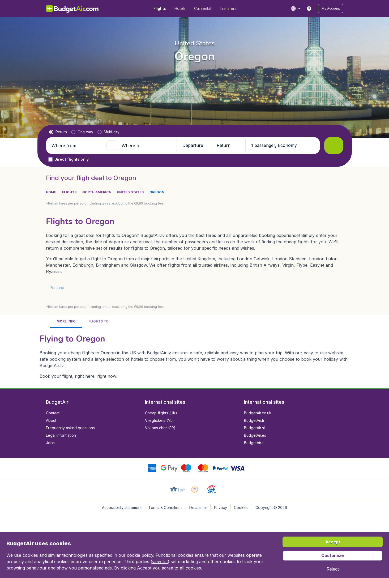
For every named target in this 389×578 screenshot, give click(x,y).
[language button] (295, 8)
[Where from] (76, 145)
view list (160, 561)
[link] (309, 8)
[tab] (66, 321)
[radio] (58, 132)
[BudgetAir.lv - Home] (72, 8)
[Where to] (147, 145)
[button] (330, 8)
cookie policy (140, 555)
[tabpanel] (194, 356)
